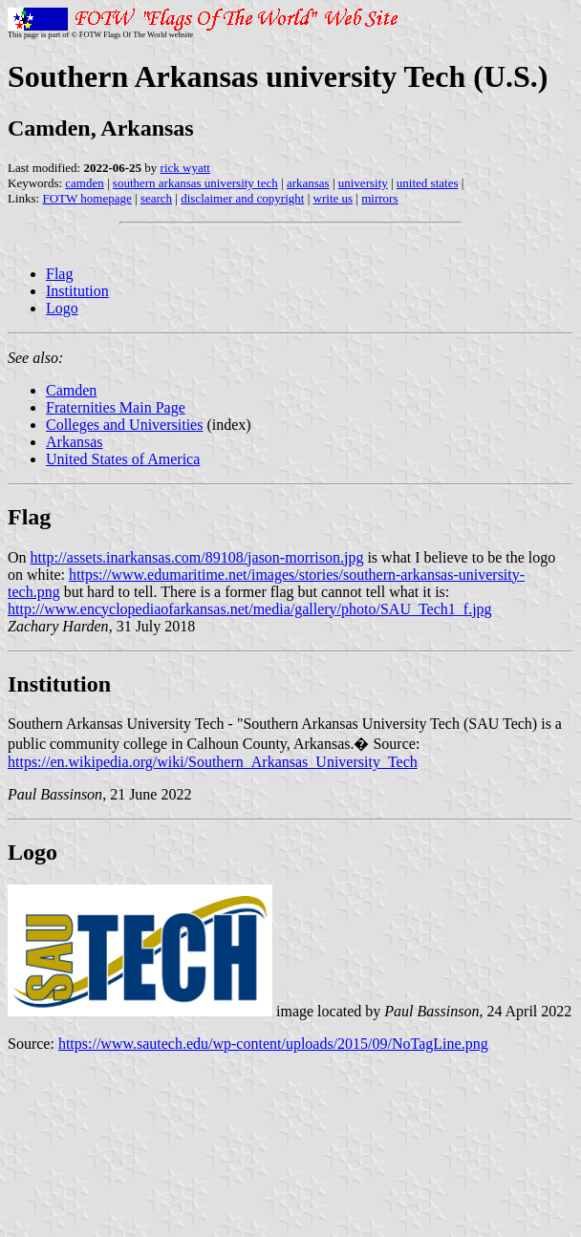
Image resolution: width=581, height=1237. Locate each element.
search (156, 198)
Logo (62, 308)
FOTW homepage (86, 198)
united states (428, 183)
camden (84, 183)
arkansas (308, 183)
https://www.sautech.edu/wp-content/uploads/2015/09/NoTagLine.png (273, 1043)
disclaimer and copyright (242, 198)
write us (333, 198)
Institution (77, 291)
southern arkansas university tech (195, 183)
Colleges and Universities (124, 424)
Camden (71, 390)
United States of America (123, 459)
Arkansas (74, 442)
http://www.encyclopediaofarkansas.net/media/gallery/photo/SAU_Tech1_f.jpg (250, 609)
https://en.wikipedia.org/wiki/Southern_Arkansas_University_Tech (213, 762)
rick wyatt (185, 167)
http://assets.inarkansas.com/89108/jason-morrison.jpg (197, 557)
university (363, 183)
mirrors (379, 198)
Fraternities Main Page (115, 407)
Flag (59, 274)
